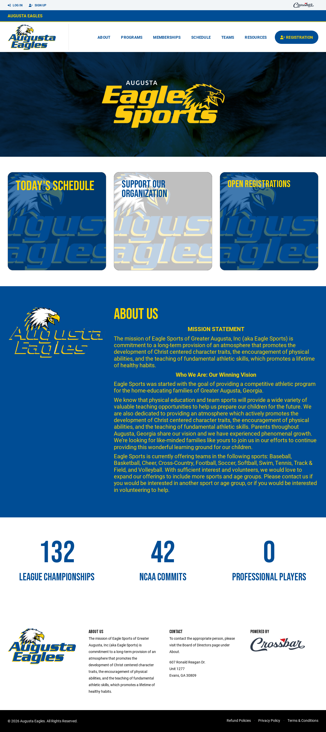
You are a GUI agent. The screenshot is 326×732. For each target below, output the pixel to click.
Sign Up (37, 5)
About (104, 37)
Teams (227, 37)
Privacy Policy (269, 720)
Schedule (201, 37)
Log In (15, 5)
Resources (256, 37)
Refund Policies (239, 720)
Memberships (167, 37)
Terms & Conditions (303, 720)
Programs (131, 37)
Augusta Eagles (25, 15)
